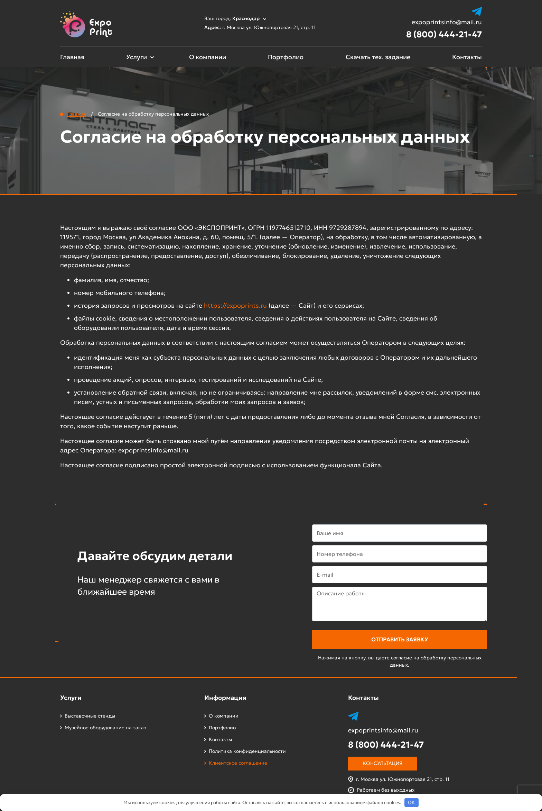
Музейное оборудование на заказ (105, 727)
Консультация (382, 763)
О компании (207, 57)
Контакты (467, 57)
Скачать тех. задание (378, 57)
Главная (72, 57)
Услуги (136, 57)
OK (411, 802)
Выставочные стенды (90, 716)
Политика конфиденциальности (247, 751)
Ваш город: (235, 18)
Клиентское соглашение (238, 763)
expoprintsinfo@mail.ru (447, 22)
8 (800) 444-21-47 (444, 34)
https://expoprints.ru (235, 305)
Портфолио (285, 57)
